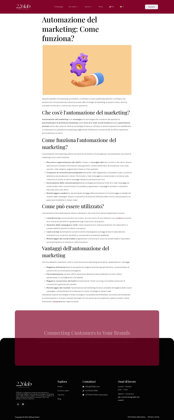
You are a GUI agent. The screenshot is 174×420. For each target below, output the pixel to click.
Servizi (89, 7)
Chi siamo (74, 7)
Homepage (58, 7)
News (101, 7)
